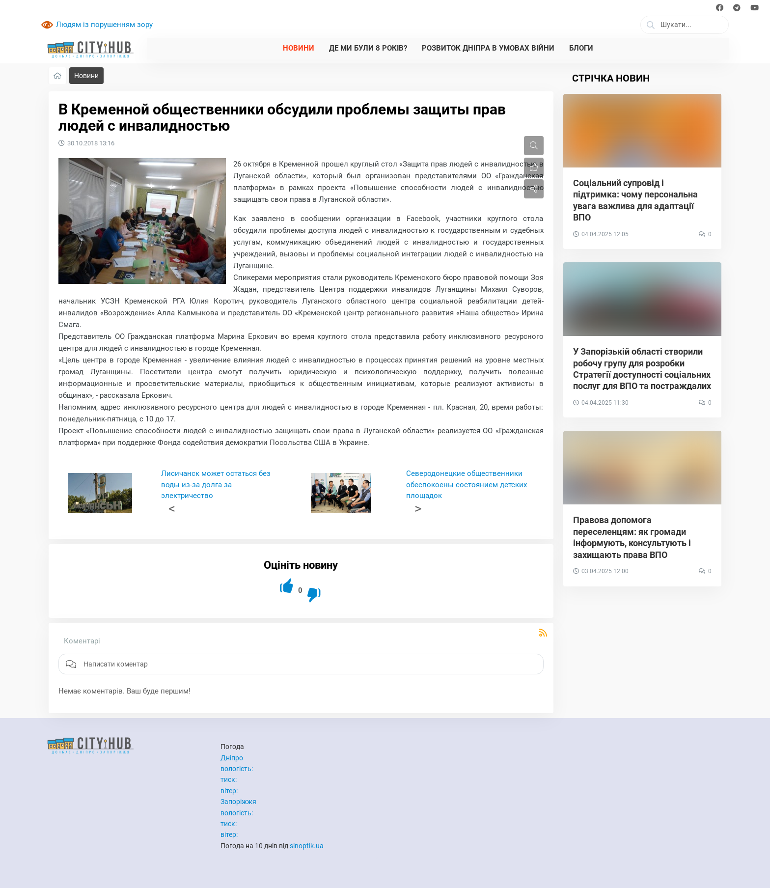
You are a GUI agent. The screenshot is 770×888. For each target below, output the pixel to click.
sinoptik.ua (307, 846)
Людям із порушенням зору (104, 24)
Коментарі (82, 641)
